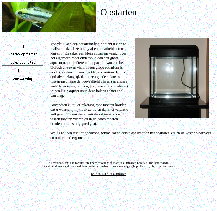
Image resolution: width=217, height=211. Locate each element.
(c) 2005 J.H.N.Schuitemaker (108, 174)
